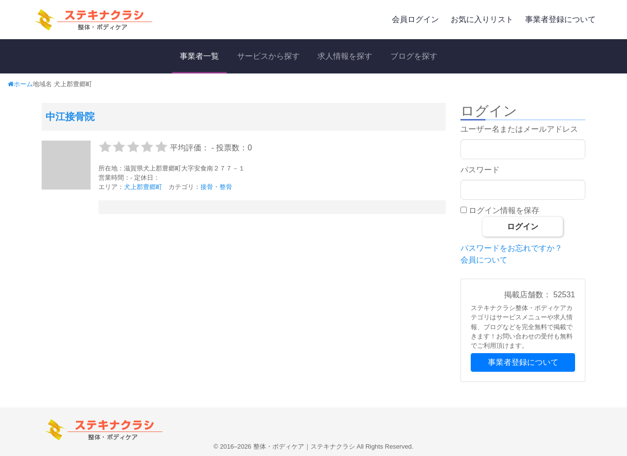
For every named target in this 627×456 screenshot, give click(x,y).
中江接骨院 (70, 116)
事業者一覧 (199, 56)
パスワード (480, 170)
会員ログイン (415, 19)
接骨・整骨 (216, 187)
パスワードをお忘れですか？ (511, 248)
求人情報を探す (344, 56)
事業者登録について (560, 19)
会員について (483, 260)
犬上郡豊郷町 (143, 187)
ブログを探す (413, 56)
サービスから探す (268, 56)
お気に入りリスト (482, 19)
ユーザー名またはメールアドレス (519, 129)
